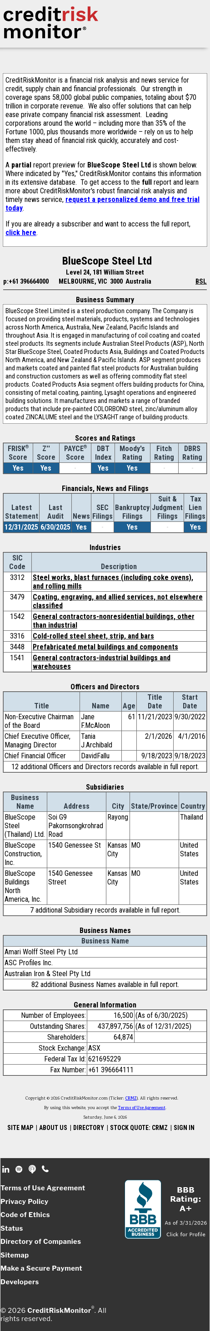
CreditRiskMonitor (59, 1310)
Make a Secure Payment (41, 1268)
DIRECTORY (88, 1127)
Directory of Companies (40, 1242)
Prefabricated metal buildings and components (105, 647)
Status (11, 1228)
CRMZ (131, 1098)
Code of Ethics (25, 1215)
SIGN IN (184, 1127)
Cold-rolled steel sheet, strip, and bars (93, 636)
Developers (19, 1282)
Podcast (33, 1169)
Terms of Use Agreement (141, 1108)
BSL (201, 281)
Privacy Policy (24, 1202)
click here (20, 232)
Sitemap (14, 1255)
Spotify (19, 1169)
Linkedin (6, 1169)
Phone (46, 1169)
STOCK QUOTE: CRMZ (139, 1127)
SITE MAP (20, 1127)
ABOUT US (53, 1127)
